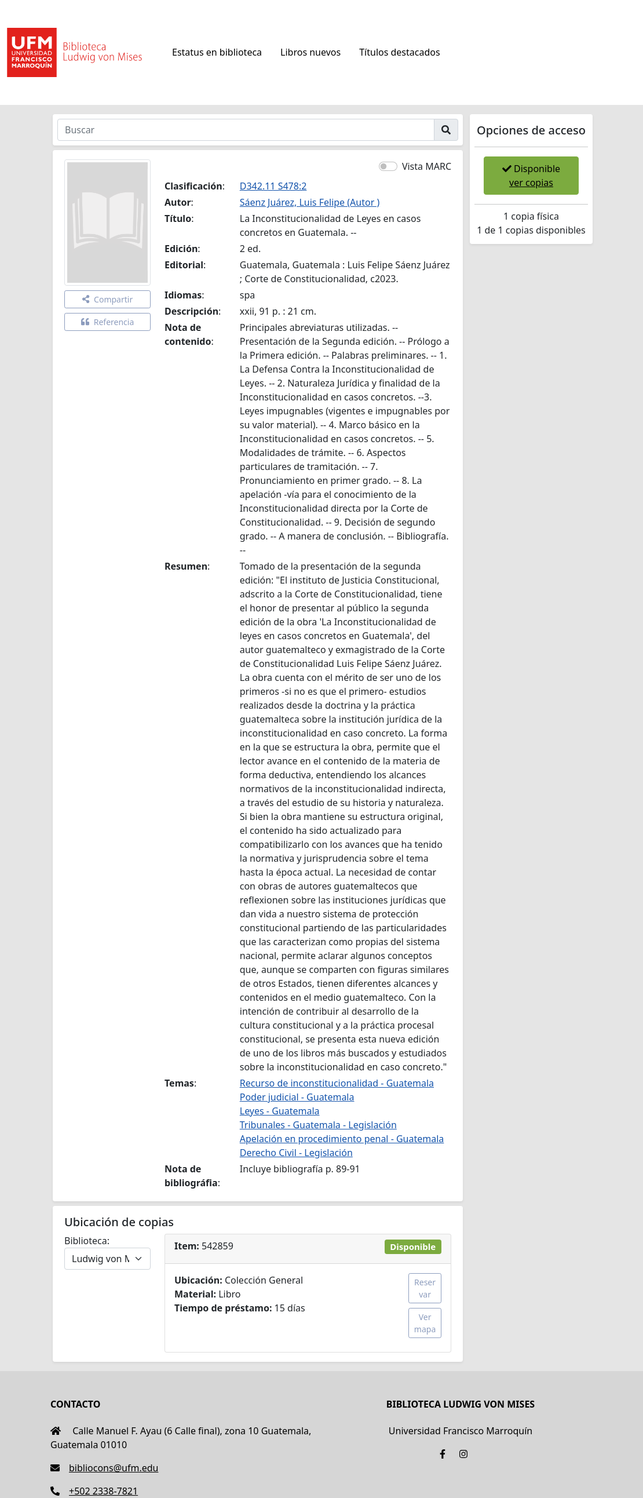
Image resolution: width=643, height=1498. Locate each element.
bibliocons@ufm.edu (104, 1467)
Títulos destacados (399, 52)
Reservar (425, 1288)
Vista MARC (426, 166)
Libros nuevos (310, 52)
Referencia (107, 321)
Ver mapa (425, 1323)
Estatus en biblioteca (217, 52)
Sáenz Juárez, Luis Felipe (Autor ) (309, 202)
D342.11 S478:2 (273, 186)
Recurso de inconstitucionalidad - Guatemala (337, 1083)
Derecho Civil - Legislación (296, 1152)
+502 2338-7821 (94, 1491)
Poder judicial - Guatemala (297, 1097)
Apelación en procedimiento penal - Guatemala (342, 1138)
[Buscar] (245, 130)
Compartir (107, 299)
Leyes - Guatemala (280, 1111)
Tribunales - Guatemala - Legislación (318, 1124)
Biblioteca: (86, 1240)
